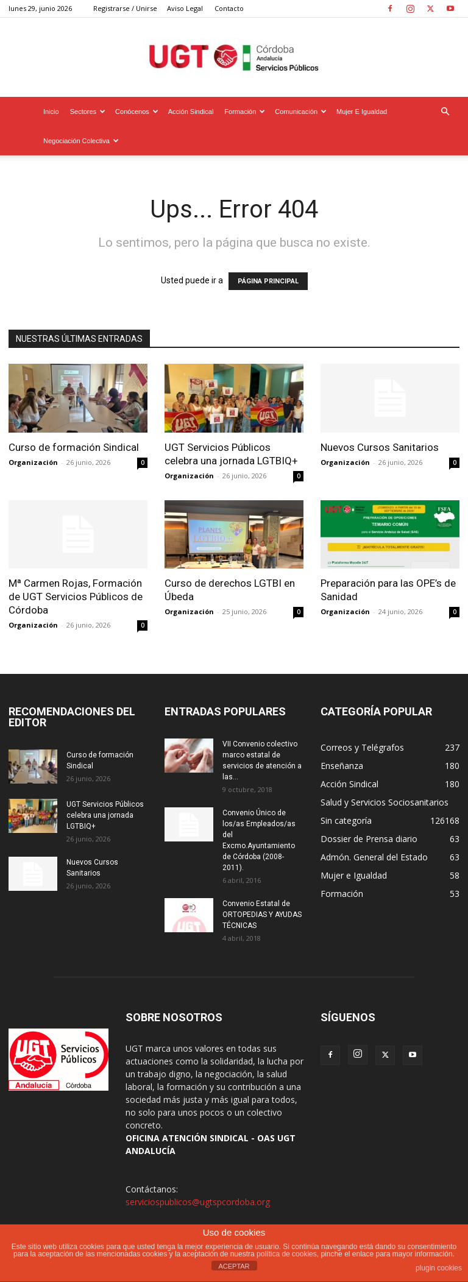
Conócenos (136, 111)
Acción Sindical (191, 111)
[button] (444, 112)
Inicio (51, 111)
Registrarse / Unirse (125, 8)
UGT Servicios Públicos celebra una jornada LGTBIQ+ (105, 815)
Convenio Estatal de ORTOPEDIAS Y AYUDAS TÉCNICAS (262, 914)
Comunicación (301, 111)
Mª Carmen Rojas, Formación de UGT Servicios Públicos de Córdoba (76, 596)
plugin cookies (439, 1268)
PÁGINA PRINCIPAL (268, 281)
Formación (244, 111)
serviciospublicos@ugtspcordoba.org (198, 1202)
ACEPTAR (233, 1266)
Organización (33, 462)
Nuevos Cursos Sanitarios (380, 447)
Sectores (87, 111)
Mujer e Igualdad (361, 111)
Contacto (229, 8)
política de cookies (287, 1254)
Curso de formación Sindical (74, 447)
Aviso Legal (185, 8)
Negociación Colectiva (81, 140)
